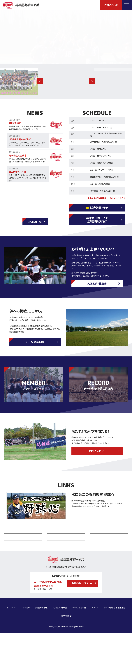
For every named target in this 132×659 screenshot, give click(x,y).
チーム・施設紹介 (35, 342)
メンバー (94, 639)
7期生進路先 (15, 123)
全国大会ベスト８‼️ (18, 171)
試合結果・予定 (97, 208)
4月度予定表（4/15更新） (20, 139)
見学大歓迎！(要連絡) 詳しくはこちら (106, 198)
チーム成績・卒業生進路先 (114, 639)
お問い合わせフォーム (82, 617)
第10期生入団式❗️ (18, 155)
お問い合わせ (111, 5)
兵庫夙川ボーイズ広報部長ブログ (97, 219)
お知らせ (26, 639)
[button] (40, 81)
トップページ (12, 639)
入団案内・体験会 (97, 283)
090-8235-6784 (50, 616)
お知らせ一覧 (35, 221)
